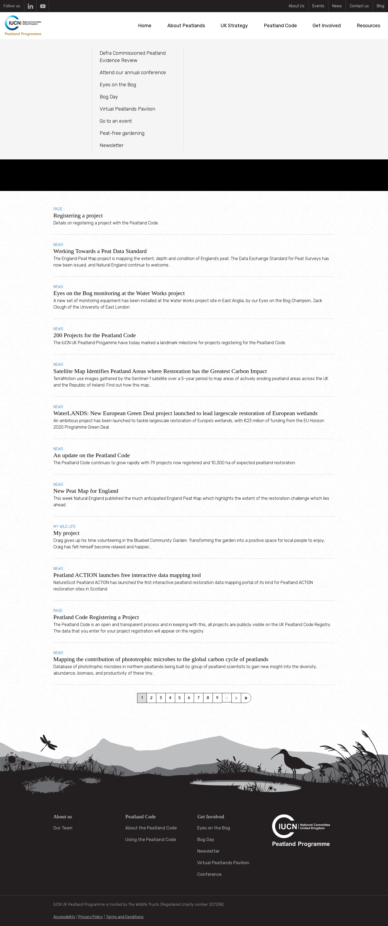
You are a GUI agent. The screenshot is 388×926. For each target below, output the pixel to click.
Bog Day (205, 839)
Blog (380, 6)
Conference (209, 874)
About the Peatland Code (151, 828)
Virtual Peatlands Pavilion (223, 862)
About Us (296, 6)
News (337, 6)
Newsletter (208, 851)
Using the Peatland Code (150, 839)
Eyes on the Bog (213, 828)
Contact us (359, 6)
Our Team (62, 828)
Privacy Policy (90, 917)
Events (318, 6)
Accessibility (64, 917)
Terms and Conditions (125, 917)
